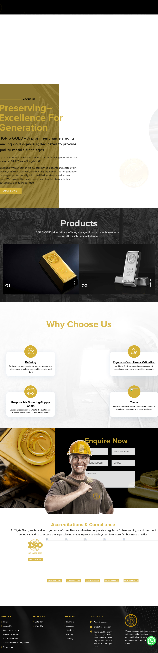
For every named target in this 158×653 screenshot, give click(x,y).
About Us (34, 7)
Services (61, 7)
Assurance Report (74, 10)
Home (24, 7)
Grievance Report (136, 7)
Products (47, 7)
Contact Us (94, 10)
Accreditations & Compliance (107, 7)
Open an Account (79, 7)
